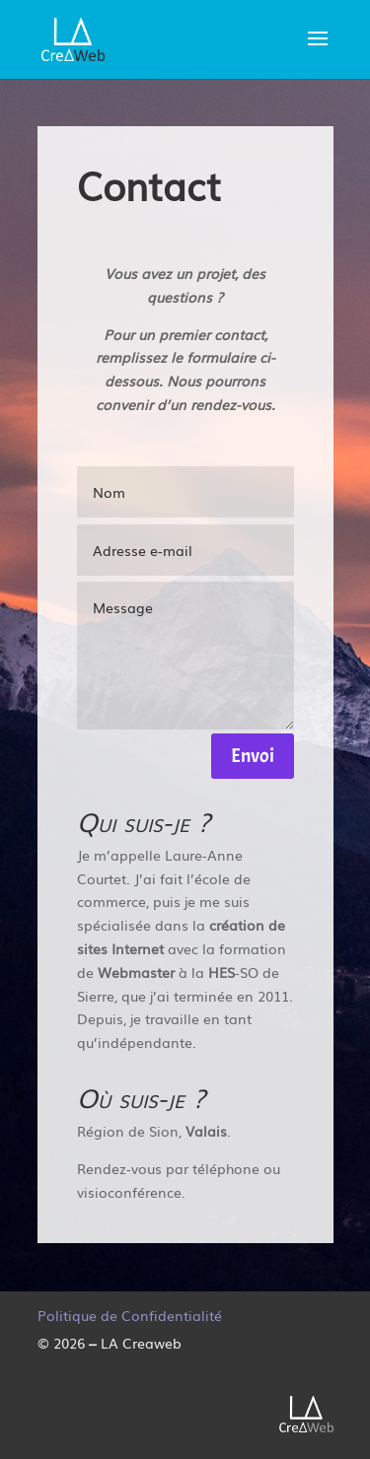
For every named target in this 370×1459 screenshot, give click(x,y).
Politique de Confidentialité (129, 1315)
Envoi (252, 755)
